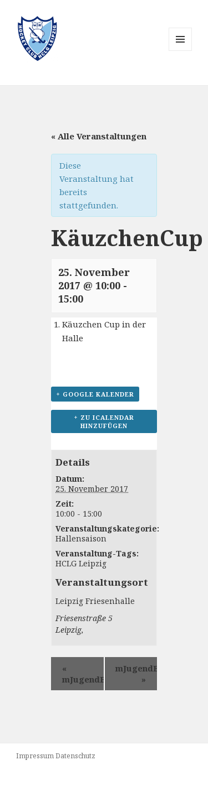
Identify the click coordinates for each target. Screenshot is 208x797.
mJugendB (83, 674)
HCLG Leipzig (80, 563)
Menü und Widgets (180, 50)
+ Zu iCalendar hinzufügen (104, 421)
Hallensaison (80, 538)
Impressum (35, 755)
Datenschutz (75, 755)
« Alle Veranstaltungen (98, 136)
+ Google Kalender (95, 394)
